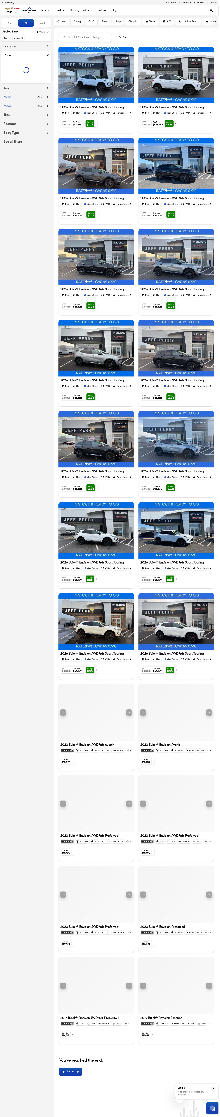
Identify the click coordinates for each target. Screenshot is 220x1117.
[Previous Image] (63, 76)
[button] (64, 76)
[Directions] (211, 2)
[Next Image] (215, 23)
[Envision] (18, 38)
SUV (167, 23)
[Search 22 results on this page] (85, 39)
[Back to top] (70, 1073)
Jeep (118, 23)
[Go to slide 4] (100, 101)
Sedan (211, 23)
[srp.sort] (123, 38)
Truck (150, 23)
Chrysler (133, 23)
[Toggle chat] (212, 1108)
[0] (10, 82)
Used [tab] (42, 23)
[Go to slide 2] (91, 101)
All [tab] (26, 23)
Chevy (77, 23)
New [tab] (10, 23)
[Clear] (40, 103)
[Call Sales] (171, 2)
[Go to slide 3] (96, 101)
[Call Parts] (198, 2)
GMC (91, 23)
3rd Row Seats (188, 23)
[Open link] (91, 114)
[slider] (7, 66)
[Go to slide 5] (105, 101)
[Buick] (7, 38)
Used (61, 23)
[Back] (42, 32)
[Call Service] (184, 2)
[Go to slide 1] (86, 101)
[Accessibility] (8, 2)
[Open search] (211, 10)
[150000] (40, 82)
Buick (105, 23)
